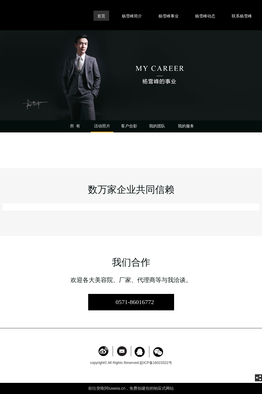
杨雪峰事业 (168, 16)
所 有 (75, 126)
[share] (258, 377)
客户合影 (129, 126)
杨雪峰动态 (205, 16)
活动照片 (102, 126)
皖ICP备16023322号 (156, 363)
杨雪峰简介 (132, 16)
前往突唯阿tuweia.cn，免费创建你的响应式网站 (131, 388)
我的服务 (186, 126)
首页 (101, 16)
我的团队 (157, 126)
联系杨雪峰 (242, 16)
